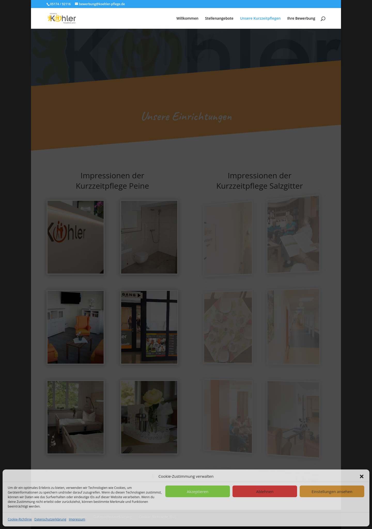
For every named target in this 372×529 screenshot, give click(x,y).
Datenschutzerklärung (50, 519)
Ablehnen (265, 491)
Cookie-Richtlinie (20, 519)
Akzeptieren (197, 491)
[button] (361, 476)
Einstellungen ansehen (332, 491)
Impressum (77, 519)
